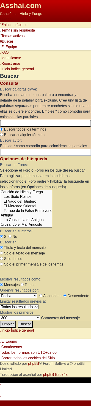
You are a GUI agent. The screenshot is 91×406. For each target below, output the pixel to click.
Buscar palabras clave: (18, 89)
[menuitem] (17, 30)
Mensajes (10, 285)
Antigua (26, 215)
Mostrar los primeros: (17, 312)
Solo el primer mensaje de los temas (31, 264)
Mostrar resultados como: (20, 279)
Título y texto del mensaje (23, 248)
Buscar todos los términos (23, 129)
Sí (4, 237)
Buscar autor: (11, 140)
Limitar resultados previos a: (23, 301)
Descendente (76, 296)
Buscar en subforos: (16, 231)
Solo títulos (11, 259)
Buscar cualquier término (22, 135)
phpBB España (55, 375)
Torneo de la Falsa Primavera (26, 211)
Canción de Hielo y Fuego (26, 192)
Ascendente (51, 296)
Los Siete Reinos (26, 197)
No (12, 237)
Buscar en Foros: (14, 165)
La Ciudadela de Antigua (26, 220)
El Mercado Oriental (26, 206)
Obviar (5, 19)
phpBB (33, 363)
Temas (28, 285)
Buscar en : (9, 242)
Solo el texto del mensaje (22, 253)
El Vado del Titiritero (26, 201)
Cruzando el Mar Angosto (26, 224)
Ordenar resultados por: (19, 290)
